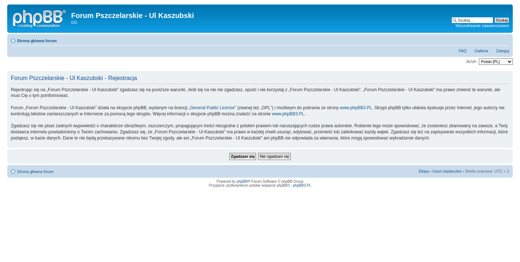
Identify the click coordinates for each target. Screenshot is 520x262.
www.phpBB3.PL (356, 107)
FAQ (463, 51)
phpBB (242, 181)
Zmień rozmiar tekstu (504, 39)
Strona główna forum (37, 41)
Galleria (481, 51)
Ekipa (424, 171)
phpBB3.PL (302, 185)
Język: (471, 61)
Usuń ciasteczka (446, 171)
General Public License (212, 107)
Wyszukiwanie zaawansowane (482, 25)
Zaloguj (502, 51)
